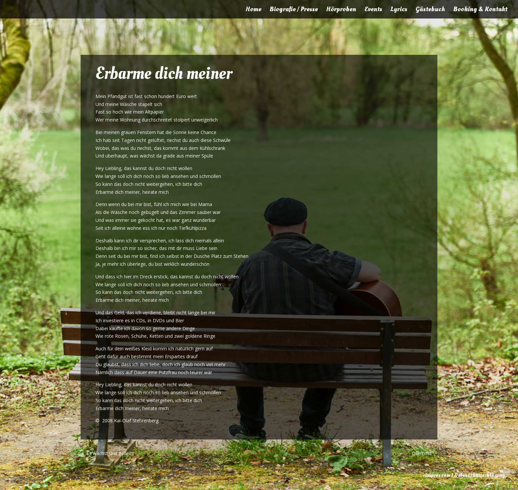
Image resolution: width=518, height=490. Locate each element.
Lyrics (398, 10)
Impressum (437, 475)
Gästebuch (430, 10)
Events (373, 10)
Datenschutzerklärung (479, 475)
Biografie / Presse (294, 10)
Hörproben (341, 10)
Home (253, 10)
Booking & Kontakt (480, 10)
